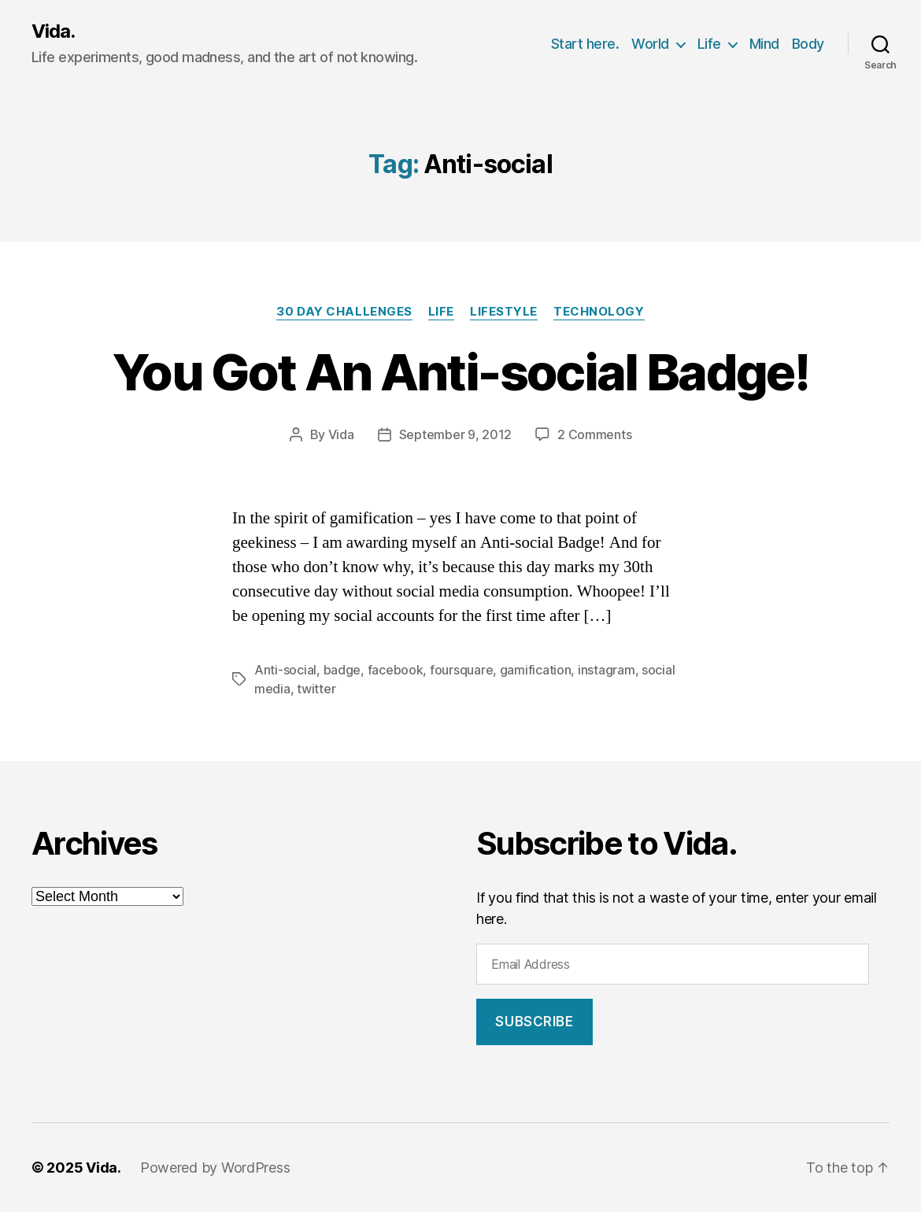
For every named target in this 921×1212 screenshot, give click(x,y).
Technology (599, 312)
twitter (316, 689)
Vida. (53, 31)
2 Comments (594, 434)
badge (342, 670)
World (650, 43)
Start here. (585, 43)
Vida (341, 434)
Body (808, 43)
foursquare (461, 670)
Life (709, 43)
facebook (396, 670)
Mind (764, 43)
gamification (535, 670)
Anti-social (285, 670)
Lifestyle (504, 312)
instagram (606, 670)
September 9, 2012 (455, 434)
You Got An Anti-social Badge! (460, 372)
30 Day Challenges (344, 312)
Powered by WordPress (215, 1167)
